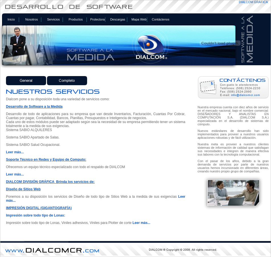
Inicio (11, 19)
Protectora (97, 19)
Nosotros (31, 19)
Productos (76, 19)
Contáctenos (160, 19)
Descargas (117, 19)
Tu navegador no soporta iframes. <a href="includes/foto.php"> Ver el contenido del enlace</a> (135, 157)
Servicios (53, 19)
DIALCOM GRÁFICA (253, 2)
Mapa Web (139, 19)
